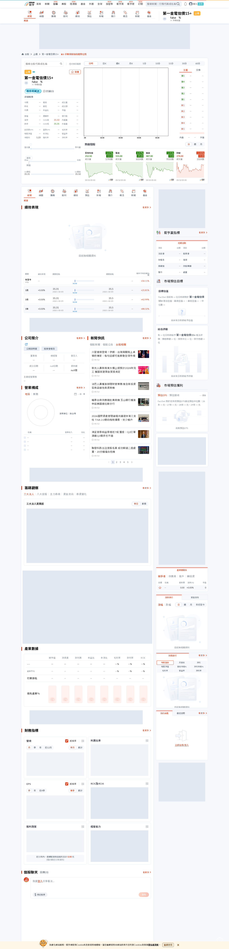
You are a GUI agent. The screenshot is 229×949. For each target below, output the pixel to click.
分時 (91, 63)
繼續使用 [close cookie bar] (168, 945)
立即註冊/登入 (182, 784)
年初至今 (200, 643)
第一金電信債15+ (50, 54)
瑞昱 (118, 153)
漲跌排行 (169, 636)
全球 (99, 3)
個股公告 (108, 389)
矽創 (178, 153)
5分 (144, 63)
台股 (55, 3)
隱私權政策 (153, 945)
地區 (27, 438)
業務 (35, 438)
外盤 (202, 138)
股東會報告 (49, 393)
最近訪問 (181, 752)
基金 (83, 3)
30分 (184, 63)
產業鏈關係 (182, 609)
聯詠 (148, 153)
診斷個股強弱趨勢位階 (76, 54)
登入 (195, 4)
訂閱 (140, 3)
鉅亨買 (120, 3)
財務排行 (173, 694)
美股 (64, 3)
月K (131, 63)
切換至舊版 (76, 64)
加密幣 (109, 3)
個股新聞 (95, 389)
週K (118, 63)
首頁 (38, 3)
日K (104, 63)
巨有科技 (89, 153)
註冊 (201, 4)
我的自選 (164, 752)
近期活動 (182, 282)
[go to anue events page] (185, 4)
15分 (171, 63)
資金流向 (195, 636)
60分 (197, 63)
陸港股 (73, 3)
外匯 (91, 3)
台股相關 (121, 389)
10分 (157, 63)
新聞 (47, 3)
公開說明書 (31, 393)
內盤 (182, 138)
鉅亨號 (130, 3)
